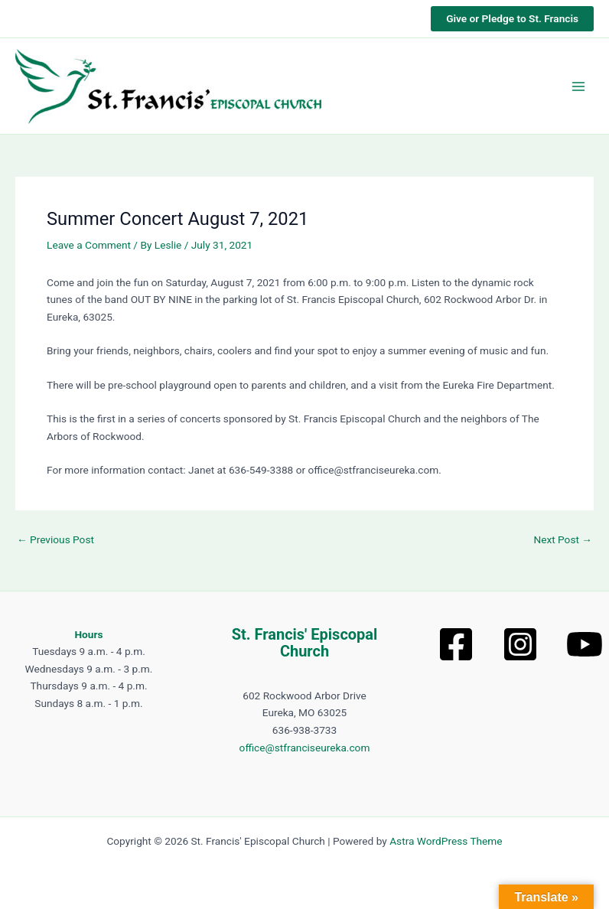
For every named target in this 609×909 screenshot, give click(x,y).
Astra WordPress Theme (445, 841)
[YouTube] (584, 644)
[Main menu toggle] (578, 86)
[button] (512, 19)
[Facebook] (456, 644)
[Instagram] (520, 644)
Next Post (562, 540)
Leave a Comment (89, 245)
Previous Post (55, 540)
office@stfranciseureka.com (304, 747)
